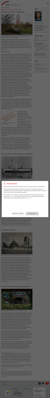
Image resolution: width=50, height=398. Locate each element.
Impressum (30, 198)
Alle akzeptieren (32, 213)
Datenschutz (12, 196)
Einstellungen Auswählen (17, 213)
